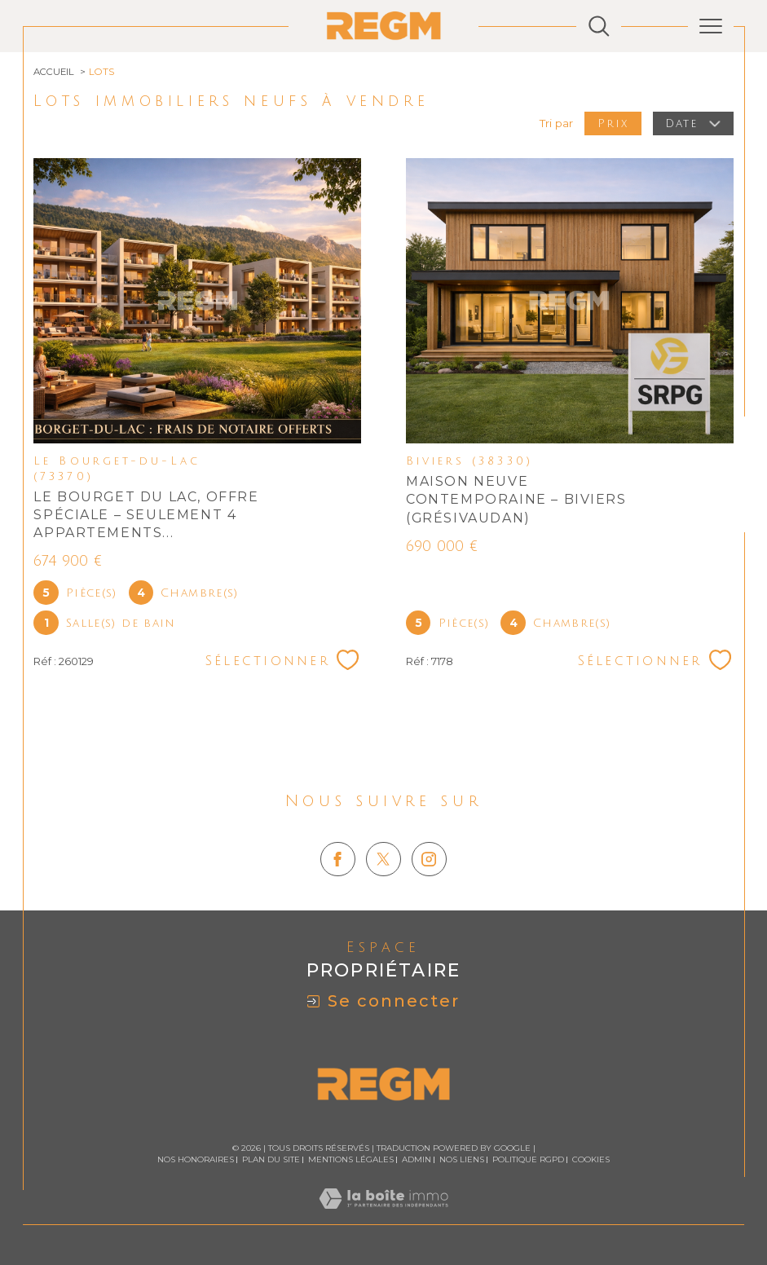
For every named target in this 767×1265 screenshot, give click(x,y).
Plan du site (271, 1159)
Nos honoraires (195, 1159)
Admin (416, 1159)
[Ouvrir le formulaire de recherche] (599, 26)
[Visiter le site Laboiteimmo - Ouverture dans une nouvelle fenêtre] (383, 1216)
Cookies (591, 1160)
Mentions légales (351, 1159)
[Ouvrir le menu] (711, 26)
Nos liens (461, 1159)
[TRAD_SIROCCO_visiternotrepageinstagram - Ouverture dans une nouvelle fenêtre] (429, 859)
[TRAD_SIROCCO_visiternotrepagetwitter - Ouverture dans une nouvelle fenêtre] (383, 859)
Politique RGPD (528, 1159)
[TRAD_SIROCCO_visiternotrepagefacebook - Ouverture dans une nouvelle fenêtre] (337, 859)
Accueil (53, 71)
